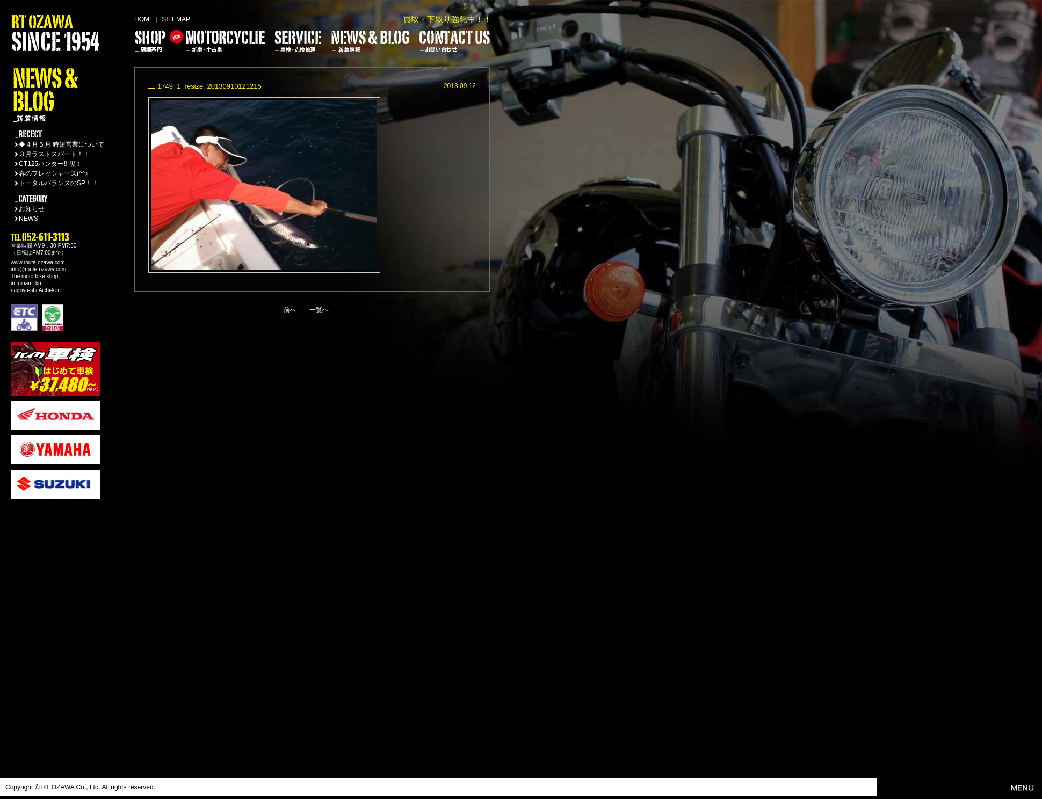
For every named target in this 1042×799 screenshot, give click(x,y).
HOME (144, 19)
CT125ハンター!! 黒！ (50, 164)
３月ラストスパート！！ (54, 154)
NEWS (28, 218)
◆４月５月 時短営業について (61, 144)
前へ (290, 310)
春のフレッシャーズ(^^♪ (53, 173)
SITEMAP (176, 19)
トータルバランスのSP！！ (58, 183)
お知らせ (32, 209)
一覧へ (319, 310)
